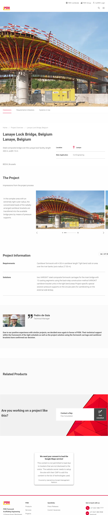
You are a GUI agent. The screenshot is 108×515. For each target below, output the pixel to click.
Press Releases (53, 506)
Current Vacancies (54, 510)
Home (5, 128)
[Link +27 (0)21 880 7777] (95, 508)
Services (28, 510)
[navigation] (81, 414)
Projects (28, 514)
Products (28, 506)
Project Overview (17, 128)
